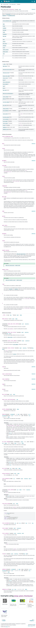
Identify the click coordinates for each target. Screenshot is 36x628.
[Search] (32, 1)
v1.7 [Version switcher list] (12, 1)
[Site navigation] (1, 1)
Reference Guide (5, 4)
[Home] (1, 4)
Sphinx (7, 626)
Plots (13, 4)
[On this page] (34, 1)
